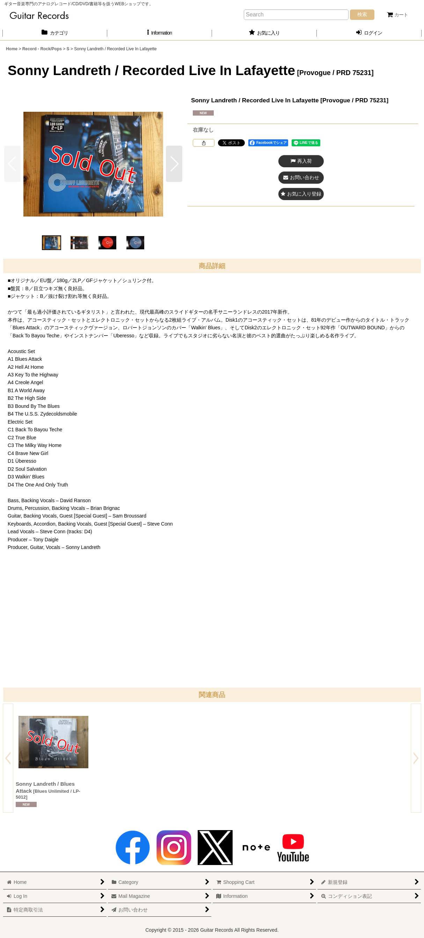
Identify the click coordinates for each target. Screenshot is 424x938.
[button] (159, 33)
